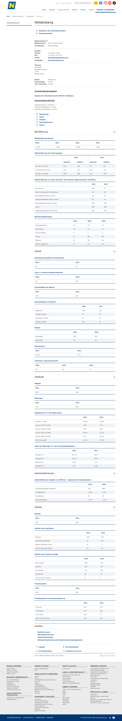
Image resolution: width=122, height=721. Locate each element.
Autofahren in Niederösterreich (98, 673)
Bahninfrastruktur (95, 675)
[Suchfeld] (84, 3)
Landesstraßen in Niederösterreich (99, 672)
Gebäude (41, 120)
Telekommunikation (12, 699)
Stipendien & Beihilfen (12, 688)
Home (44, 10)
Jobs (57, 3)
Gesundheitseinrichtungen (41, 702)
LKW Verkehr (93, 680)
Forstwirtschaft (66, 676)
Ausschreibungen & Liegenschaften (99, 696)
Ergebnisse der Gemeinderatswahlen (51, 31)
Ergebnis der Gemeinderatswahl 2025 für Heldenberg (54, 96)
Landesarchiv (10, 683)
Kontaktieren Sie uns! (73, 651)
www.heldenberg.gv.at (56, 60)
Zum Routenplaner (72, 647)
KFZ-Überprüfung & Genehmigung (99, 678)
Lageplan (41, 647)
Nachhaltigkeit (66, 697)
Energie (64, 692)
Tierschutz (37, 693)
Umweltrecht (65, 701)
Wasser (64, 704)
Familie (40, 125)
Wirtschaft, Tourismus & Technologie (99, 702)
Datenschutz (28, 718)
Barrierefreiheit (14, 718)
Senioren (37, 691)
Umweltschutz (66, 702)
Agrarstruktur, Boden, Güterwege (71, 675)
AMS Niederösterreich (45, 635)
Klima (63, 694)
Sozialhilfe (37, 709)
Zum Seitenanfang (107, 656)
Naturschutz (65, 699)
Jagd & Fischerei (66, 678)
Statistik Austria (43, 632)
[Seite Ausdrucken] (113, 718)
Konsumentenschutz (40, 686)
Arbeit (40, 117)
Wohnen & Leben (11, 673)
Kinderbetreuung (39, 685)
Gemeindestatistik (44, 33)
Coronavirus (38, 699)
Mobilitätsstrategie (95, 683)
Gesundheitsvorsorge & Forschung (44, 704)
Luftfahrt (92, 681)
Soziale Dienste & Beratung (41, 707)
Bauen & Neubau (11, 668)
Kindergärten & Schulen (13, 681)
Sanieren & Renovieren (12, 672)
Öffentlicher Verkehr (95, 685)
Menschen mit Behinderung (42, 688)
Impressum (40, 718)
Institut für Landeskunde (13, 686)
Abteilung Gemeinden (45, 637)
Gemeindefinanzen (44, 122)
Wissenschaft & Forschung (13, 689)
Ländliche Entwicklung (68, 681)
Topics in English (66, 3)
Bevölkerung (42, 114)
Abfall (63, 691)
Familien (37, 676)
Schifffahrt (93, 686)
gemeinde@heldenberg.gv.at (58, 58)
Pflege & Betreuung (40, 706)
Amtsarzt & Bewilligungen (41, 701)
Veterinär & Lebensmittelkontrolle (71, 683)
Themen (52, 10)
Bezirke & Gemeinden (105, 10)
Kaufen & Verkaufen (12, 670)
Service (75, 10)
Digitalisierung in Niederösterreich (15, 697)
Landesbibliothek (11, 685)
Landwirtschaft (66, 680)
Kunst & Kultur (66, 668)
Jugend (37, 683)
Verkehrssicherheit (95, 688)
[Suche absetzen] (96, 3)
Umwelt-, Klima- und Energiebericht (71, 689)
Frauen (36, 678)
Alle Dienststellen (45, 651)
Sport (36, 670)
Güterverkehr (93, 677)
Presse (83, 10)
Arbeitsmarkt (93, 694)
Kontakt (49, 718)
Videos (91, 10)
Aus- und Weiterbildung (13, 680)
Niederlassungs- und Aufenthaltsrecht (44, 689)
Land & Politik (63, 10)
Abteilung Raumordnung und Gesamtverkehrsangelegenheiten (59, 640)
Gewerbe (92, 698)
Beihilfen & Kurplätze (40, 710)
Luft (63, 696)
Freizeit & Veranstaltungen (41, 668)
